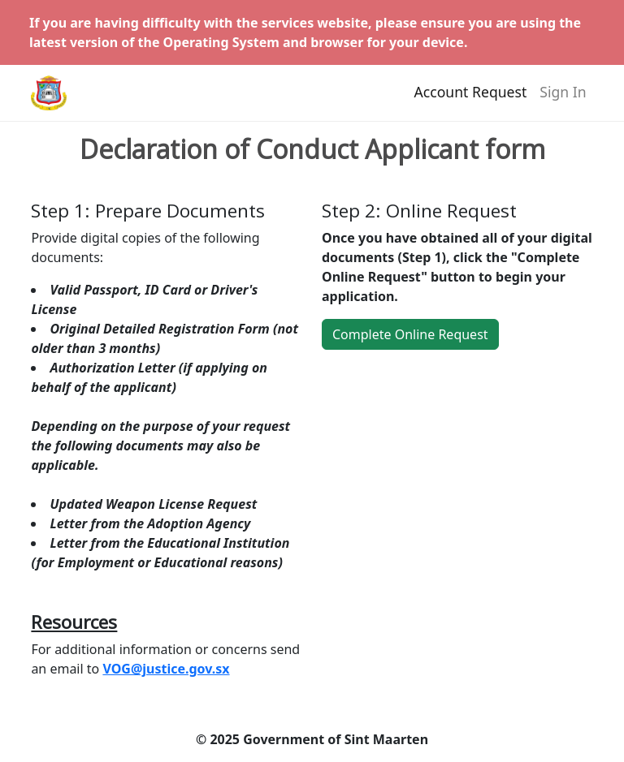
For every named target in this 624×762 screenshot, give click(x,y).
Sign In (563, 98)
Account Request (470, 98)
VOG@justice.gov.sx (165, 669)
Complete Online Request (410, 334)
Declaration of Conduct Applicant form (312, 149)
